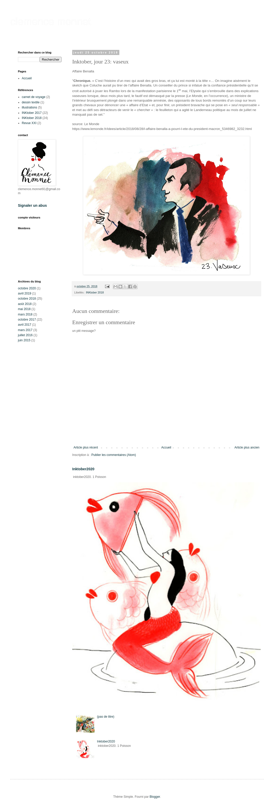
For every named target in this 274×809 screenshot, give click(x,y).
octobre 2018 (27, 298)
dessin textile (30, 102)
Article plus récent (85, 447)
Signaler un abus (32, 205)
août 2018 (24, 304)
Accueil (166, 447)
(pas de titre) (105, 716)
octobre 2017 (27, 319)
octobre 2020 (27, 288)
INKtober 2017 (31, 113)
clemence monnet (50, 21)
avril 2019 (24, 293)
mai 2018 (24, 309)
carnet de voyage (33, 97)
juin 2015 (24, 340)
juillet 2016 (25, 335)
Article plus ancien (247, 447)
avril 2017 (24, 324)
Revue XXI (29, 123)
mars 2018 (25, 314)
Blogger (155, 797)
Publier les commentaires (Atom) (113, 455)
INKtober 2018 (95, 292)
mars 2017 (25, 330)
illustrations (29, 107)
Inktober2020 (83, 469)
